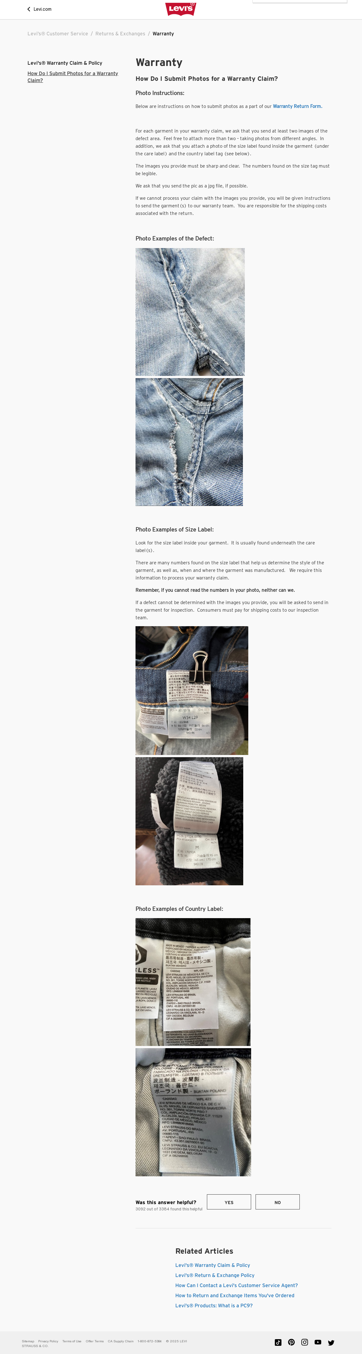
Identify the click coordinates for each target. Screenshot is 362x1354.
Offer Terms (95, 1341)
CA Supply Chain (121, 1341)
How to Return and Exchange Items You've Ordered (234, 1295)
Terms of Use (71, 1341)
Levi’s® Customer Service (57, 33)
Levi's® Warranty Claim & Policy (64, 63)
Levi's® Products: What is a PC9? (214, 1305)
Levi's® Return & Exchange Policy (215, 1275)
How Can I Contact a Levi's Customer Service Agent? (236, 1285)
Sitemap (28, 1341)
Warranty (163, 33)
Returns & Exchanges (120, 33)
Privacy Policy (48, 1341)
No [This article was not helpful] (278, 1203)
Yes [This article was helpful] (229, 1203)
